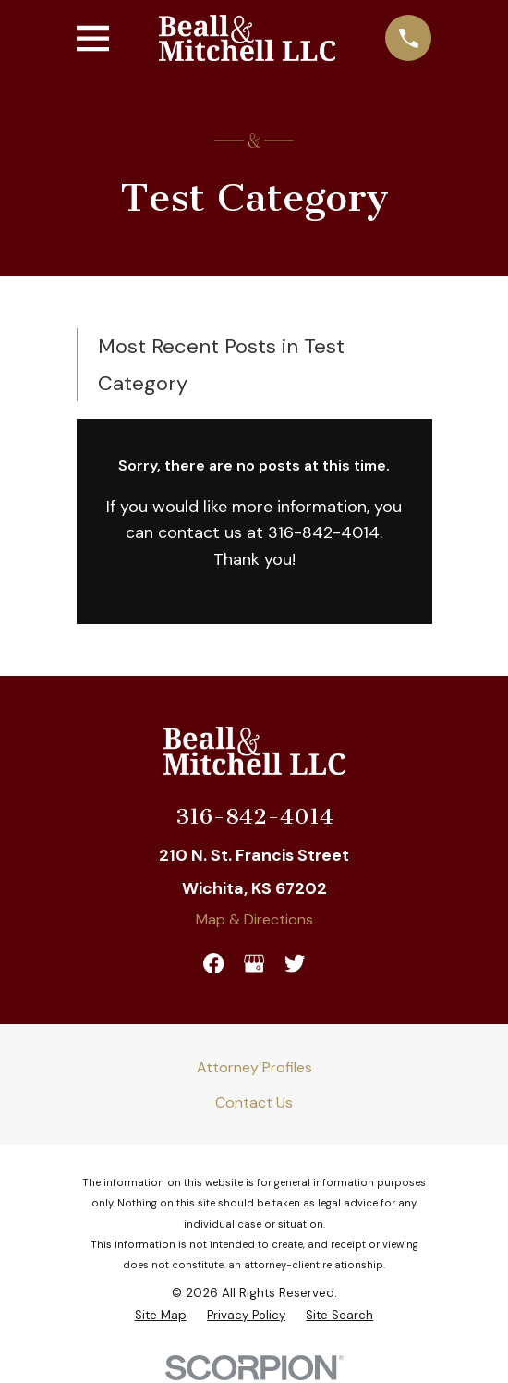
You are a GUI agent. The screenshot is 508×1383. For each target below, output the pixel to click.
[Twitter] (294, 963)
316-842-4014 (254, 816)
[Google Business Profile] (254, 963)
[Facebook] (213, 963)
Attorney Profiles (254, 1067)
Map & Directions (254, 919)
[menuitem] (161, 1315)
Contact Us (254, 1102)
